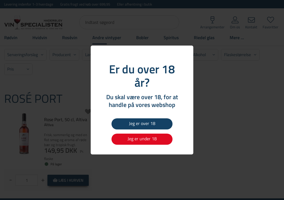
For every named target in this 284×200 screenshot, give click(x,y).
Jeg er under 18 (142, 138)
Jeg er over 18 (142, 123)
